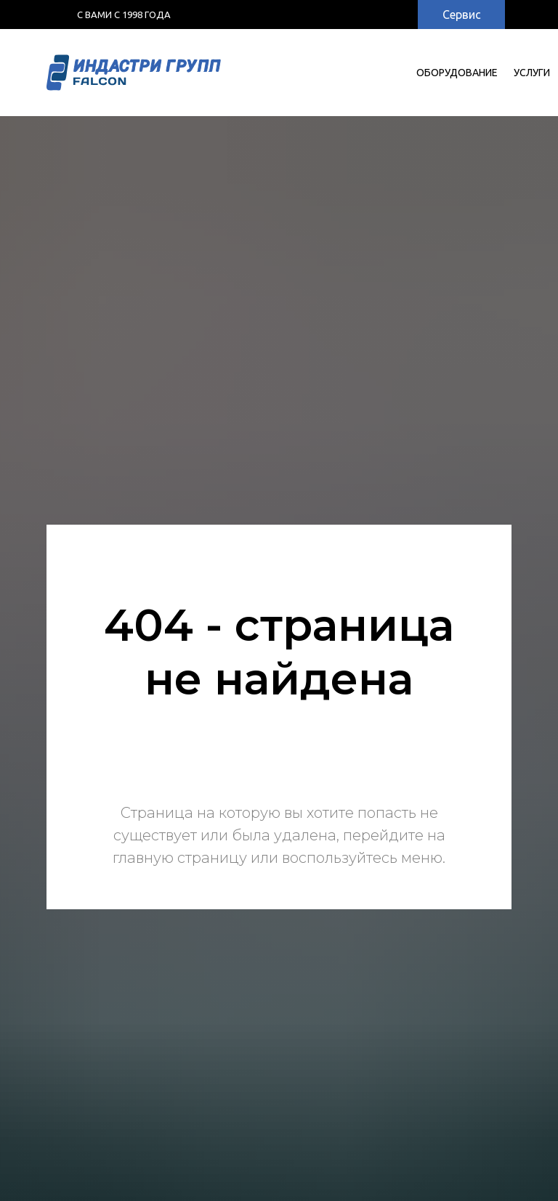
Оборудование (457, 72)
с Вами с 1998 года (124, 14)
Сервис (461, 14)
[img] (375, 14)
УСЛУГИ (532, 72)
